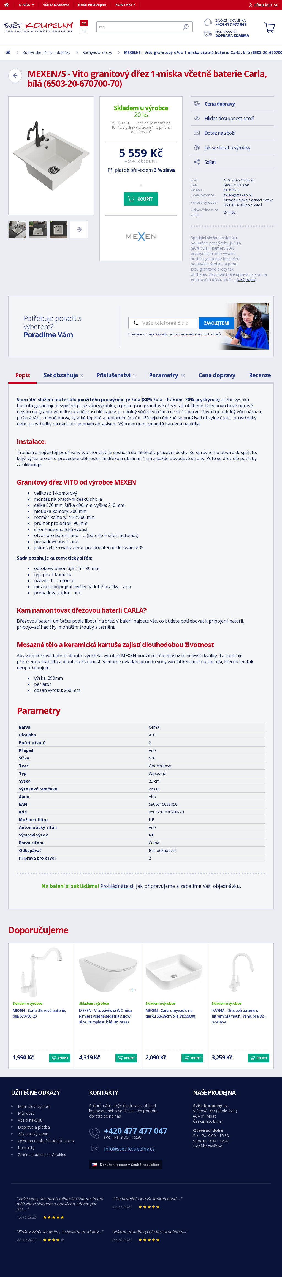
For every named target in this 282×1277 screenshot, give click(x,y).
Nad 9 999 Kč (232, 33)
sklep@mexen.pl (238, 194)
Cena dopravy (217, 375)
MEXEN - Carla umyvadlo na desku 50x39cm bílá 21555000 (170, 1013)
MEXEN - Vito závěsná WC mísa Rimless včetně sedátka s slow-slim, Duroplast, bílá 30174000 (105, 1016)
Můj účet (26, 1113)
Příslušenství (115, 375)
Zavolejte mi (216, 323)
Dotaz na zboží (220, 133)
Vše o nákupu (56, 4)
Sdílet (210, 162)
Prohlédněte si (117, 886)
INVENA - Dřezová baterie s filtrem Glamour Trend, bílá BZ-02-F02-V (238, 1016)
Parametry (167, 375)
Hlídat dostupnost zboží (229, 118)
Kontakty (125, 4)
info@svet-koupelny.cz (129, 1148)
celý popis (246, 279)
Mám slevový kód (34, 1106)
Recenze (260, 375)
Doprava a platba (34, 1127)
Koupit (145, 199)
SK (84, 31)
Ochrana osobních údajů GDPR (46, 1140)
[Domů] (9, 4)
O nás (24, 4)
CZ (84, 23)
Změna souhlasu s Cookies (42, 1154)
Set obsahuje (63, 375)
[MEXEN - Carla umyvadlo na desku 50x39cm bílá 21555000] (174, 972)
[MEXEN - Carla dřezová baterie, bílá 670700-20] (41, 972)
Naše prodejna (92, 4)
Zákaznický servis (33, 1133)
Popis (22, 375)
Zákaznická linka (232, 22)
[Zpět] (15, 75)
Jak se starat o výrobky (227, 147)
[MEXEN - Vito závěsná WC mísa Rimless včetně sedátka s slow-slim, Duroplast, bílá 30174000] (108, 972)
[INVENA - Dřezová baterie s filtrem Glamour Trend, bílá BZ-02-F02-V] (240, 972)
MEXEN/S (231, 190)
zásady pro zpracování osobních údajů (188, 334)
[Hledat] (144, 26)
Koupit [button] (63, 1058)
